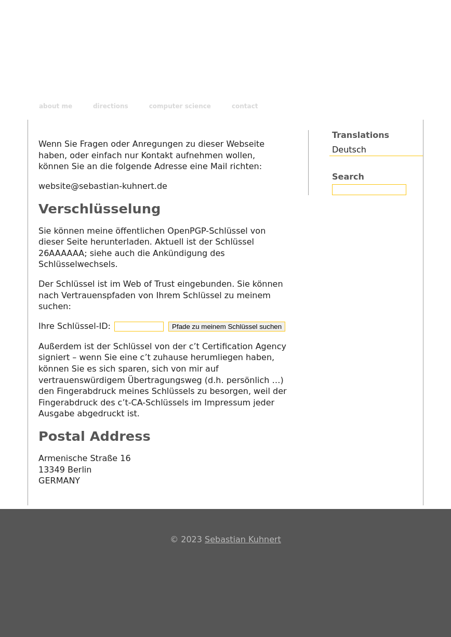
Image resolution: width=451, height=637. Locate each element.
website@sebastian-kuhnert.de (102, 186)
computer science (180, 106)
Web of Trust (149, 284)
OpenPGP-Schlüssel (207, 231)
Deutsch (349, 150)
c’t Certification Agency (237, 346)
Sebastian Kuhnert (243, 539)
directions (110, 106)
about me (55, 106)
